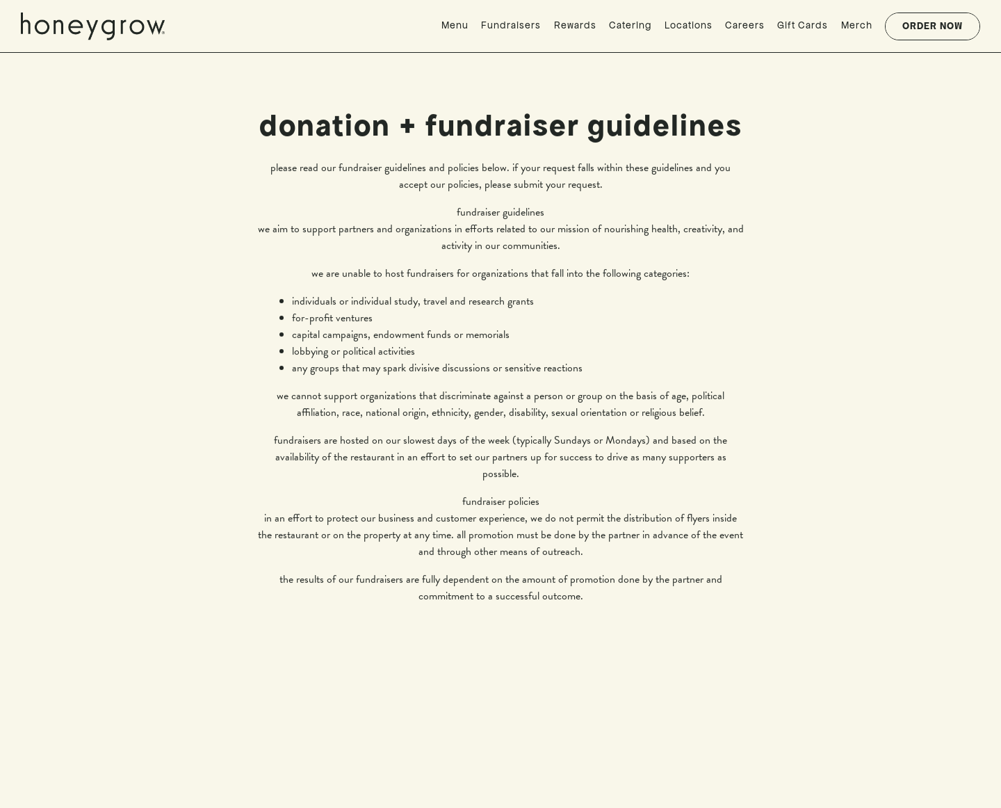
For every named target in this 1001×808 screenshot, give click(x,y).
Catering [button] (630, 25)
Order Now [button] (932, 25)
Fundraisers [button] (511, 25)
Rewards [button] (575, 25)
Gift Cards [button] (802, 25)
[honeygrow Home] (97, 25)
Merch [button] (856, 25)
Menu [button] (455, 25)
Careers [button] (745, 25)
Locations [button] (689, 25)
